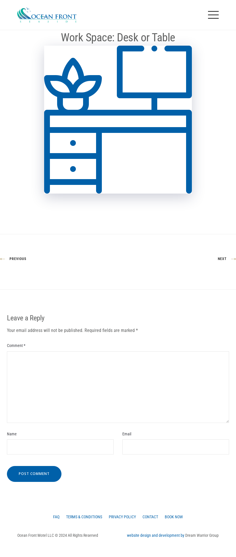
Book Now (174, 517)
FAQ (56, 517)
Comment (16, 345)
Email (126, 434)
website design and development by (156, 535)
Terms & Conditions (84, 517)
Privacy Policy (122, 517)
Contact (150, 517)
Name (12, 434)
